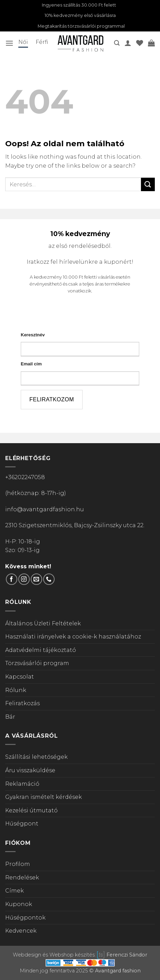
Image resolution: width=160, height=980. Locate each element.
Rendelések (22, 877)
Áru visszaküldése (30, 770)
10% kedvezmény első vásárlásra (80, 15)
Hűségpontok (25, 917)
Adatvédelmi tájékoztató (40, 650)
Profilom (17, 864)
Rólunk (15, 690)
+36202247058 (25, 477)
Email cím (31, 363)
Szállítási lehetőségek (36, 757)
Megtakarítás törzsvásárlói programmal (81, 26)
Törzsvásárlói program (37, 663)
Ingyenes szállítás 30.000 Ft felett (79, 5)
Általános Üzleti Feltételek (43, 623)
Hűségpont (21, 823)
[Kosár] (151, 42)
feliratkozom (51, 399)
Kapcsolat (19, 676)
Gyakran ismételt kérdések (43, 797)
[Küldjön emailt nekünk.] (36, 579)
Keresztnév (33, 334)
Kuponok (18, 904)
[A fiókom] (127, 42)
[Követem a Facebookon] (11, 579)
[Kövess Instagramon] (24, 579)
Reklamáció (22, 784)
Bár (10, 716)
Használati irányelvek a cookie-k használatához (73, 636)
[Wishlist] (139, 42)
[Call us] (49, 579)
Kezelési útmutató (31, 810)
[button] (9, 43)
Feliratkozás (22, 703)
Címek (14, 890)
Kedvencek (21, 930)
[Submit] (148, 184)
